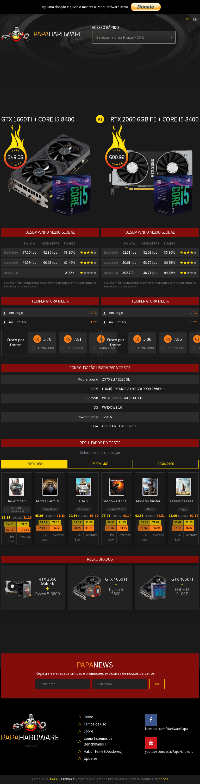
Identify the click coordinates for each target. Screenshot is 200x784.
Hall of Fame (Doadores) (103, 751)
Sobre (88, 731)
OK (157, 684)
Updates (91, 758)
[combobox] (134, 37)
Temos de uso (95, 724)
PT (187, 19)
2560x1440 (100, 463)
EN (195, 19)
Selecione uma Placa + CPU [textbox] (120, 37)
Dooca (163, 779)
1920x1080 (34, 463)
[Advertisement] (100, 629)
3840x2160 (166, 463)
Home (88, 716)
